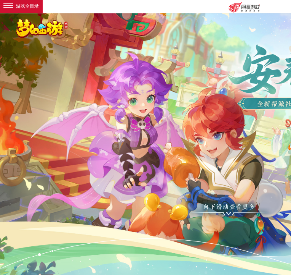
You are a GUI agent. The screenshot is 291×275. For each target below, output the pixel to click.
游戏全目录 (21, 6)
